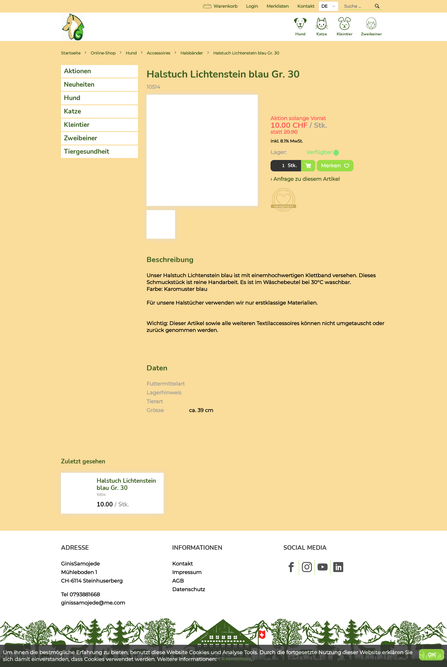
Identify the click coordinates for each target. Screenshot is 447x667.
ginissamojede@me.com (93, 603)
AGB (178, 581)
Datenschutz (188, 589)
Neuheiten (79, 84)
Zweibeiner (80, 138)
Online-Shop (103, 53)
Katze (72, 111)
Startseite (70, 53)
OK (432, 655)
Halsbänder (191, 53)
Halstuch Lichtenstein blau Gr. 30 (246, 53)
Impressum (187, 572)
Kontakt (305, 6)
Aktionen (77, 71)
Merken (335, 165)
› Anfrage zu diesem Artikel (305, 179)
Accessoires (158, 53)
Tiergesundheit (86, 151)
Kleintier (77, 124)
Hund (131, 53)
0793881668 (85, 594)
